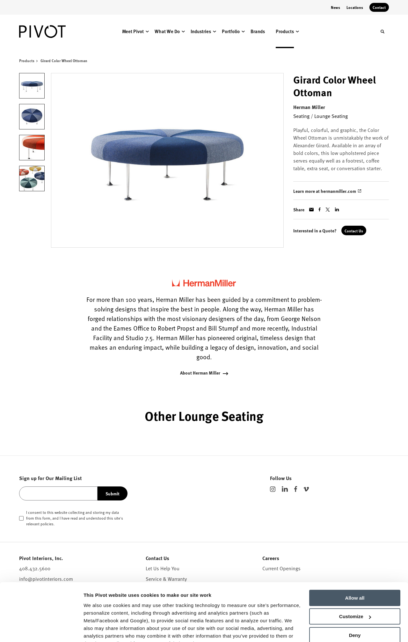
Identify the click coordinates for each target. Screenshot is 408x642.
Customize (355, 584)
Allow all (355, 566)
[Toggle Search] (382, 31)
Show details (98, 629)
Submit (113, 493)
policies (47, 523)
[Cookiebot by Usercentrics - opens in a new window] (41, 629)
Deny (355, 603)
